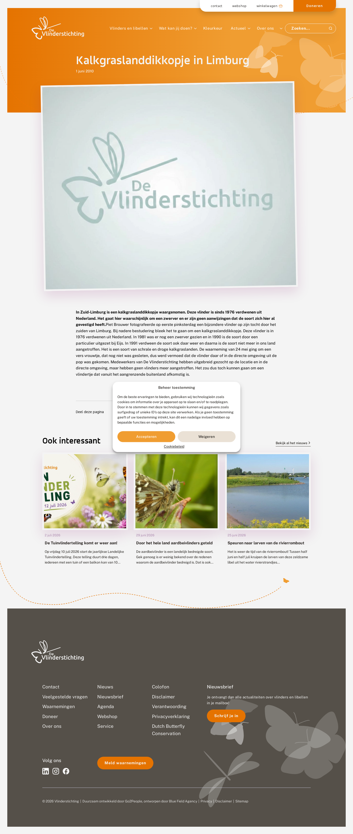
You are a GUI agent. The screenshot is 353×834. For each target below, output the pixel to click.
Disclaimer (223, 801)
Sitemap (241, 801)
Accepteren (146, 436)
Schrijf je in (226, 715)
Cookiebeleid (174, 447)
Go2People (133, 801)
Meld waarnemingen (125, 763)
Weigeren (206, 436)
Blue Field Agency (183, 801)
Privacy (206, 801)
